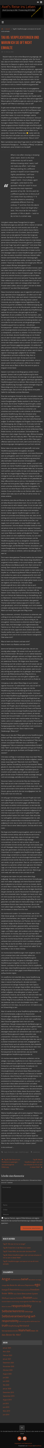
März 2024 (6, 1352)
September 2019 (8, 1396)
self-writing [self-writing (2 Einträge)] (22, 1321)
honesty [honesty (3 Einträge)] (19, 1298)
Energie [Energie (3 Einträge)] (5, 1289)
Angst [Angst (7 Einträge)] (6, 1279)
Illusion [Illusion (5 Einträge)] (27, 1297)
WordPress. (38, 1446)
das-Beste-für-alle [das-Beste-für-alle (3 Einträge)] (13, 1285)
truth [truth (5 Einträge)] (5, 1325)
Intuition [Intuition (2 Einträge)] (35, 1298)
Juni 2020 (6, 1381)
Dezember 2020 (8, 1363)
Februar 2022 (7, 1355)
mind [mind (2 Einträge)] (13, 1301)
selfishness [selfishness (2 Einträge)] (33, 1321)
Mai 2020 (6, 1385)
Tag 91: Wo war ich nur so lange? (14, 1244)
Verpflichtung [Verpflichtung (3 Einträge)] (13, 1326)
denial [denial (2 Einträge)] (23, 1285)
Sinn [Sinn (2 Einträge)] (38, 1321)
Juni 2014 (6, 1415)
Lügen (16, 1152)
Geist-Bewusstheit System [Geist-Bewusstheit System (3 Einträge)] (27, 1293)
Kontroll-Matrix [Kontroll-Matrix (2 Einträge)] (6, 1301)
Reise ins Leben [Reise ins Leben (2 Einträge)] (6, 1306)
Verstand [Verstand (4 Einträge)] (24, 1325)
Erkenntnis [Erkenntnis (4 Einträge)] (13, 1289)
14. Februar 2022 (8, 52)
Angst (5, 1152)
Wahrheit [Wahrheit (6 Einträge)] (24, 1330)
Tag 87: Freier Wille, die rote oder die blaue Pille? (19, 1251)
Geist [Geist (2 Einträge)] (15, 1294)
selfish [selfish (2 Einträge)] (28, 1321)
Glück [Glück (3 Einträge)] (4, 1298)
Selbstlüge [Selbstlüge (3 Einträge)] (29, 1311)
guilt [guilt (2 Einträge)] (8, 1298)
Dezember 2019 (8, 1392)
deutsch (7, 29)
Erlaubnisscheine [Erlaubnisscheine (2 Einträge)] (25, 1290)
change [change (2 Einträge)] (4, 1285)
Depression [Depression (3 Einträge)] (29, 1285)
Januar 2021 (7, 1359)
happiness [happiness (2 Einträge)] (13, 1298)
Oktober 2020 (7, 1370)
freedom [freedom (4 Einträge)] (34, 1289)
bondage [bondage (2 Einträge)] (38, 1280)
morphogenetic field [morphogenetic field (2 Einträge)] (25, 1301)
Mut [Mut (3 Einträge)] (33, 1301)
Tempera (30, 1446)
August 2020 (7, 1374)
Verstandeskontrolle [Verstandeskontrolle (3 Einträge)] (10, 1331)
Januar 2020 (7, 1389)
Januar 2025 (7, 1348)
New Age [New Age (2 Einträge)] (38, 1301)
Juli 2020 (6, 1378)
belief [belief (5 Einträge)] (24, 1279)
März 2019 (6, 1411)
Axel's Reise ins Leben (18, 7)
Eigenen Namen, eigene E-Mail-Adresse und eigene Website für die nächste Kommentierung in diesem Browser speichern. (21, 1220)
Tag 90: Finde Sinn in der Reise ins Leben (17, 1248)
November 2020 (8, 1366)
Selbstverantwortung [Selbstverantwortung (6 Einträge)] (16, 1316)
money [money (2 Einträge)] (17, 1301)
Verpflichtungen (24, 1152)
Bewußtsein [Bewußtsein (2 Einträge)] (32, 1280)
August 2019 (7, 1400)
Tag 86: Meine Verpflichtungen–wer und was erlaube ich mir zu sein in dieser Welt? (33, 1163)
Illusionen (11, 1152)
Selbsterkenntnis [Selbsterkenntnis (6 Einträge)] (13, 1311)
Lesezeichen (36, 1152)
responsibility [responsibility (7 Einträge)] (21, 1306)
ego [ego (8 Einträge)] (37, 1284)
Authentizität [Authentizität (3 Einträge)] (16, 1279)
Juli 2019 (6, 1404)
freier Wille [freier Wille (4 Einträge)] (7, 1293)
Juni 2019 (6, 1407)
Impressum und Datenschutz (23, 1443)
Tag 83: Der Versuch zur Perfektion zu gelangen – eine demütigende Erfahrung (11, 1163)
